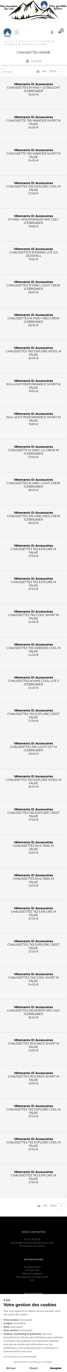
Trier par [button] (7, 71)
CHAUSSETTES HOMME (34, 44)
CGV (32, 1280)
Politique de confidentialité (32, 1276)
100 (44, 71)
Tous (52, 71)
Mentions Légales (32, 1273)
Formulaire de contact (32, 1245)
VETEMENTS (10, 44)
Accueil (9, 41)
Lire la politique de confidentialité (20, 1356)
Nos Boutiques (32, 1266)
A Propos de (32, 1270)
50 (38, 71)
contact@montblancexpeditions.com (32, 1242)
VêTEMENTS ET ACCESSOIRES (34, 41)
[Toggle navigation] (17, 32)
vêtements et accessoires (33, 84)
